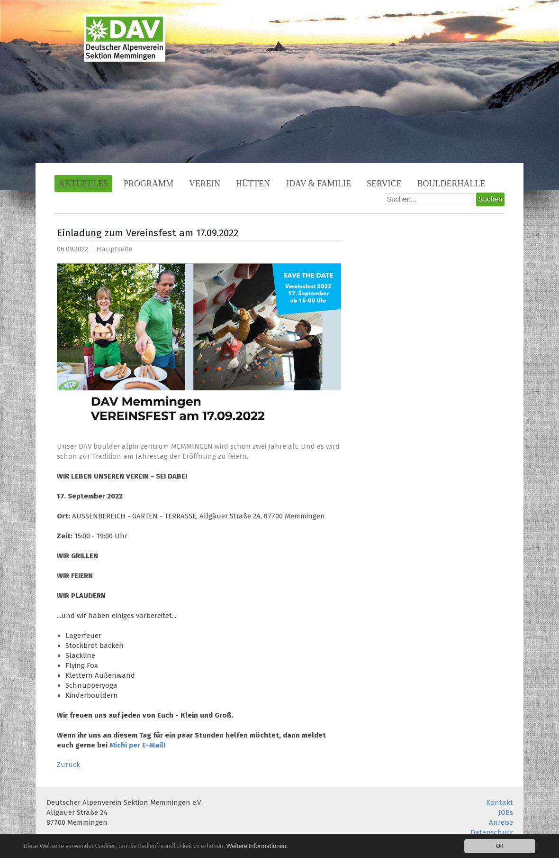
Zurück (68, 764)
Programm (148, 183)
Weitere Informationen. (257, 847)
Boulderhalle (451, 183)
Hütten (253, 183)
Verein (204, 183)
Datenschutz (491, 832)
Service (384, 183)
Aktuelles (83, 183)
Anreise (501, 822)
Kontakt (499, 802)
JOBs (505, 812)
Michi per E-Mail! (137, 745)
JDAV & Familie (318, 183)
